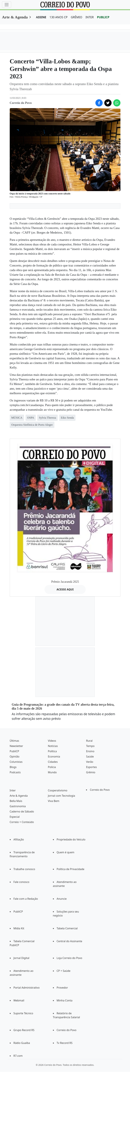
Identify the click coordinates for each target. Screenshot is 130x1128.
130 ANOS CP (59, 17)
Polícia (52, 767)
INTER (90, 17)
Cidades (53, 762)
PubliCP (14, 751)
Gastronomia (18, 806)
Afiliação (19, 839)
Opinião (14, 756)
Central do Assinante (69, 941)
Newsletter (16, 746)
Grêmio (90, 772)
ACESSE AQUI (65, 589)
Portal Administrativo (27, 987)
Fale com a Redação (26, 899)
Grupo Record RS (24, 1030)
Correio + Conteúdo (22, 822)
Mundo (52, 772)
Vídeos (52, 741)
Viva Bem (53, 801)
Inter (13, 790)
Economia (54, 756)
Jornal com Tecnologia (61, 795)
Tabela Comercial (67, 928)
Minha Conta (64, 1000)
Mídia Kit (19, 928)
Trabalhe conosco (24, 869)
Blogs (13, 767)
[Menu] (6, 4)
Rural (89, 741)
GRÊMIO (76, 17)
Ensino (90, 751)
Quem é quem (65, 852)
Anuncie (62, 899)
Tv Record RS (64, 1043)
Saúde (90, 756)
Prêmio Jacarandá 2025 (65, 581)
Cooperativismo (57, 790)
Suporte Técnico (23, 1013)
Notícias (53, 746)
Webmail (19, 1000)
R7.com (18, 1056)
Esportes (91, 767)
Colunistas (16, 762)
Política (52, 751)
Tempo (90, 746)
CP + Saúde (64, 971)
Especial (15, 817)
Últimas (14, 741)
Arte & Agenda (15, 17)
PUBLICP (103, 17)
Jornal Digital (21, 958)
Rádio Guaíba (22, 1043)
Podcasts (15, 772)
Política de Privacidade (70, 869)
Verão (89, 762)
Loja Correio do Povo (69, 958)
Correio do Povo (100, 790)
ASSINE (41, 17)
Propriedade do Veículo (71, 839)
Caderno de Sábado (22, 811)
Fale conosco (21, 882)
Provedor (62, 987)
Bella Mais (16, 801)
